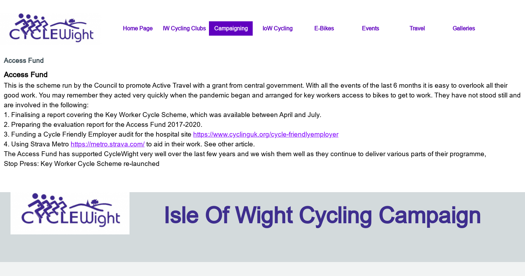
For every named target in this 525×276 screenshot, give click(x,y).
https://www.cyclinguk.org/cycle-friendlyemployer (265, 134)
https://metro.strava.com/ (108, 144)
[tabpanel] (262, 118)
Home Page (138, 28)
